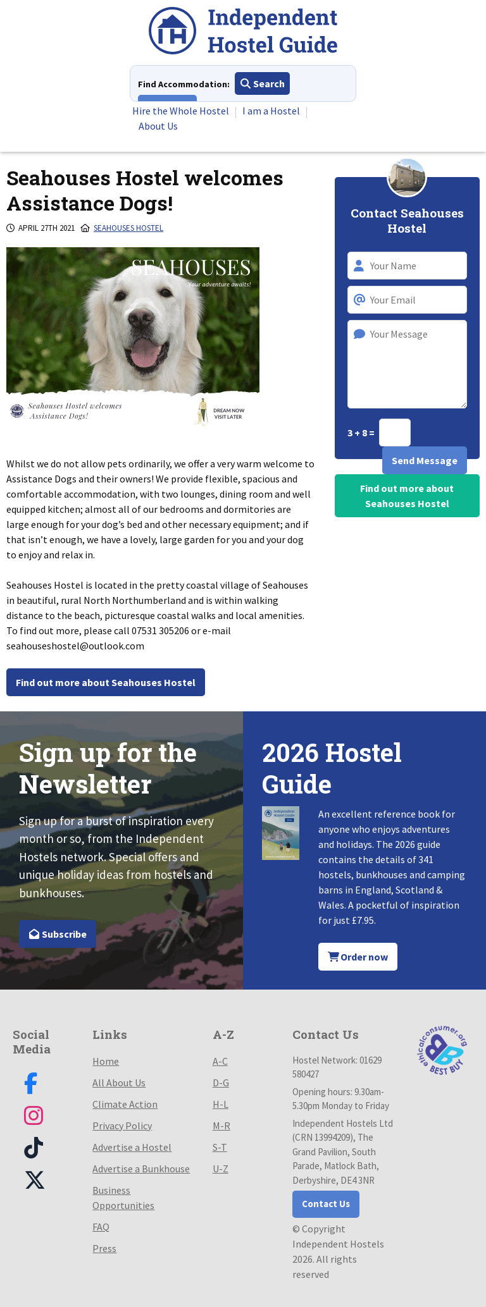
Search (262, 83)
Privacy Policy (122, 1125)
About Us (158, 126)
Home (105, 1061)
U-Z (220, 1168)
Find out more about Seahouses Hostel (106, 682)
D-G (221, 1082)
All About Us (119, 1082)
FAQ (100, 1226)
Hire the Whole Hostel (180, 110)
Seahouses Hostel (128, 228)
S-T (220, 1147)
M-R (221, 1125)
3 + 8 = (362, 432)
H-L (220, 1104)
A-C (220, 1061)
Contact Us (326, 1204)
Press (104, 1248)
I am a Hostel (271, 110)
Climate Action (125, 1104)
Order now (358, 956)
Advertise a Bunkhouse (141, 1168)
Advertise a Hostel (131, 1147)
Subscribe (57, 934)
